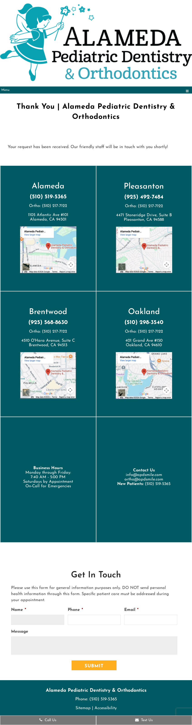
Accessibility (106, 708)
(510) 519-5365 (48, 197)
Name (18, 610)
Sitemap (83, 708)
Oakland (144, 312)
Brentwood (48, 312)
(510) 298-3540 (143, 322)
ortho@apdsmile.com (143, 479)
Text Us (144, 720)
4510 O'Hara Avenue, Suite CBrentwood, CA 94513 (48, 342)
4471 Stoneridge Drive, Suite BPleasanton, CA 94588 (144, 217)
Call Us (47, 720)
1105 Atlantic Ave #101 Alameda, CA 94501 (48, 217)
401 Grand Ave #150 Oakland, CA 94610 (144, 342)
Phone (75, 610)
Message (19, 631)
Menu (5, 90)
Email (131, 610)
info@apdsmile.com (144, 475)
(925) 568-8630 (48, 322)
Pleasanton (144, 187)
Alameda (48, 186)
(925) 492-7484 (143, 197)
